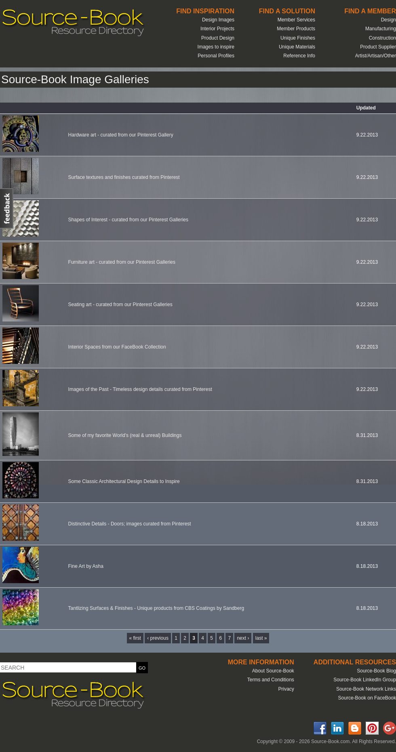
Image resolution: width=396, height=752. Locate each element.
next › (243, 638)
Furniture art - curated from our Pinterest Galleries (121, 262)
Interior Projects (217, 29)
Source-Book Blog (376, 671)
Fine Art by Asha (85, 566)
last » (261, 638)
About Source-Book (273, 671)
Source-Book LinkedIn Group (364, 680)
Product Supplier (378, 47)
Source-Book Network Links (366, 689)
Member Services (296, 20)
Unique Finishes (297, 38)
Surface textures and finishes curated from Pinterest (124, 177)
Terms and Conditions (270, 680)
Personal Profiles (216, 56)
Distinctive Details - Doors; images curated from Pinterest (129, 524)
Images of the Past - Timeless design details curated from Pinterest (140, 389)
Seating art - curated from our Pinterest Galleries (120, 304)
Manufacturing (380, 29)
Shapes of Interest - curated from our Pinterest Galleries (128, 220)
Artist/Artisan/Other (375, 56)
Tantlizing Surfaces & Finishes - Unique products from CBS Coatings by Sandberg (156, 608)
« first (135, 638)
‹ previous (158, 638)
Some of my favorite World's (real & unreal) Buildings (125, 435)
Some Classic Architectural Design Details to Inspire (124, 481)
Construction (382, 38)
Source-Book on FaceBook (367, 698)
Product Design (217, 38)
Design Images (218, 20)
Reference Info (299, 56)
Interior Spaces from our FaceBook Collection (117, 347)
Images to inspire (216, 47)
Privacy (286, 689)
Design (388, 20)
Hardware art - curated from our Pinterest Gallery (120, 135)
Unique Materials (297, 47)
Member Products (296, 29)
